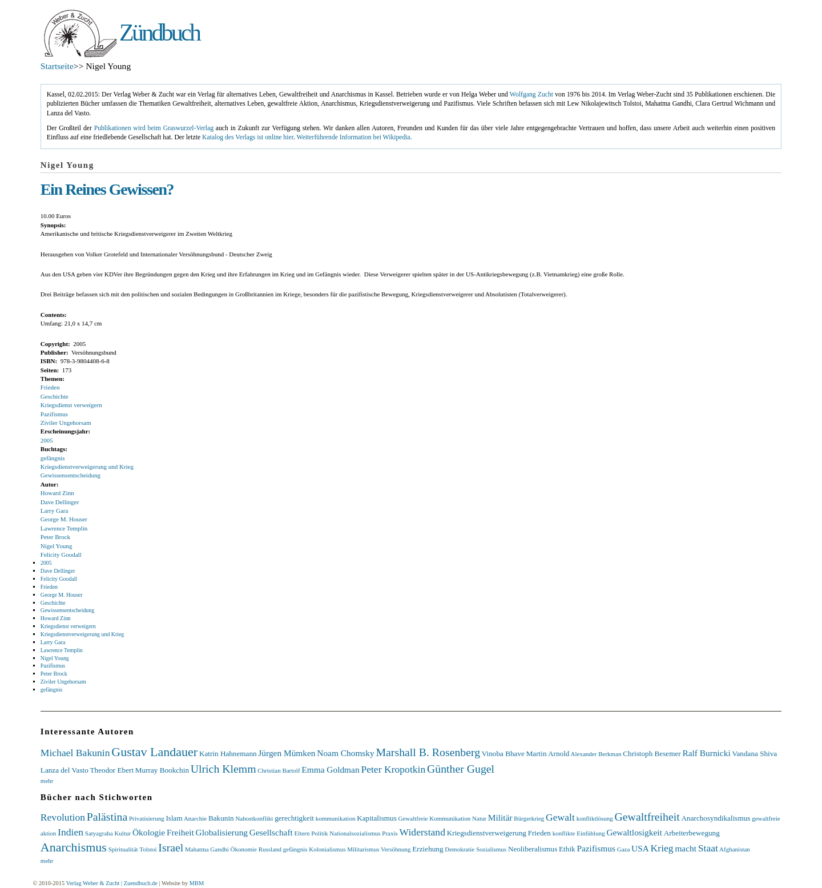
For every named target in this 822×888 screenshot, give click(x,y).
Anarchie (195, 818)
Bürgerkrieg (529, 818)
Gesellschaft (271, 832)
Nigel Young (56, 546)
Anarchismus (74, 847)
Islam (174, 818)
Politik (319, 833)
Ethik (567, 849)
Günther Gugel (460, 768)
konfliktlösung (595, 818)
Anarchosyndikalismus (716, 818)
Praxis (390, 833)
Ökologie (148, 832)
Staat (708, 848)
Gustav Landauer (154, 752)
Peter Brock (55, 536)
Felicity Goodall (61, 554)
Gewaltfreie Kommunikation (434, 818)
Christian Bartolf (278, 770)
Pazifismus (54, 414)
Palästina (107, 816)
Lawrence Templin (64, 528)
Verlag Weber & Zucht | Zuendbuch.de (112, 883)
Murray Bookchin (162, 770)
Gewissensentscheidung (70, 475)
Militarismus (363, 849)
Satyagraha (99, 833)
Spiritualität (123, 849)
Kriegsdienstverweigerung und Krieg (87, 466)
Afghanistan (734, 849)
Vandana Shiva (754, 753)
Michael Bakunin (75, 752)
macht (685, 848)
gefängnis (53, 458)
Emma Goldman (330, 769)
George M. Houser (64, 519)
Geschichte (54, 396)
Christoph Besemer (651, 753)
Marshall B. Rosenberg (428, 752)
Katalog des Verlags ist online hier (247, 137)
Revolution (63, 817)
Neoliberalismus (532, 849)
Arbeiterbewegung (692, 833)
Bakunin (221, 818)
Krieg (662, 848)
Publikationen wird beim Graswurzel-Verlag (153, 128)
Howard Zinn (57, 492)
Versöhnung (396, 849)
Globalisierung (222, 832)
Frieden (50, 387)
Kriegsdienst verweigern (71, 404)
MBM (197, 883)
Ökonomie (243, 849)
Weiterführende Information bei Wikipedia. (354, 137)
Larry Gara (54, 510)
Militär (500, 817)
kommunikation (336, 818)
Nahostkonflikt (254, 818)
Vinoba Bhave (503, 753)
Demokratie (459, 849)
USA (640, 848)
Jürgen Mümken (286, 753)
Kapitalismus (377, 818)
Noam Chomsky (345, 753)
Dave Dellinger (60, 502)
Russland (270, 849)
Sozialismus (491, 849)
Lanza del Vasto (64, 770)
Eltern (302, 833)
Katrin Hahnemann (228, 753)
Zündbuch (159, 32)
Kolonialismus (327, 849)
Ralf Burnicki (706, 753)
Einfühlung (591, 833)
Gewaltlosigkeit (634, 832)
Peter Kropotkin (393, 769)
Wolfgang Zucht (531, 94)
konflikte (564, 833)
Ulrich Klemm (223, 768)
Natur (479, 818)
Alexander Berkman (596, 753)
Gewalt (560, 817)
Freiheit (180, 832)
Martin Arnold (548, 753)
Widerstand (422, 832)
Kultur (122, 833)
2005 (47, 440)
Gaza (623, 849)
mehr (47, 780)
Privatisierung (146, 818)
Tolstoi (147, 849)
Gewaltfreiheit (647, 816)
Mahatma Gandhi (207, 849)
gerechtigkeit (294, 818)
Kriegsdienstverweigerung (486, 833)
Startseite (57, 66)
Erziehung (427, 849)
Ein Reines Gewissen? (107, 189)
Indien (70, 832)
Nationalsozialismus (354, 833)
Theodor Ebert (112, 770)
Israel (170, 847)
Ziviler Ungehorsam (66, 422)
